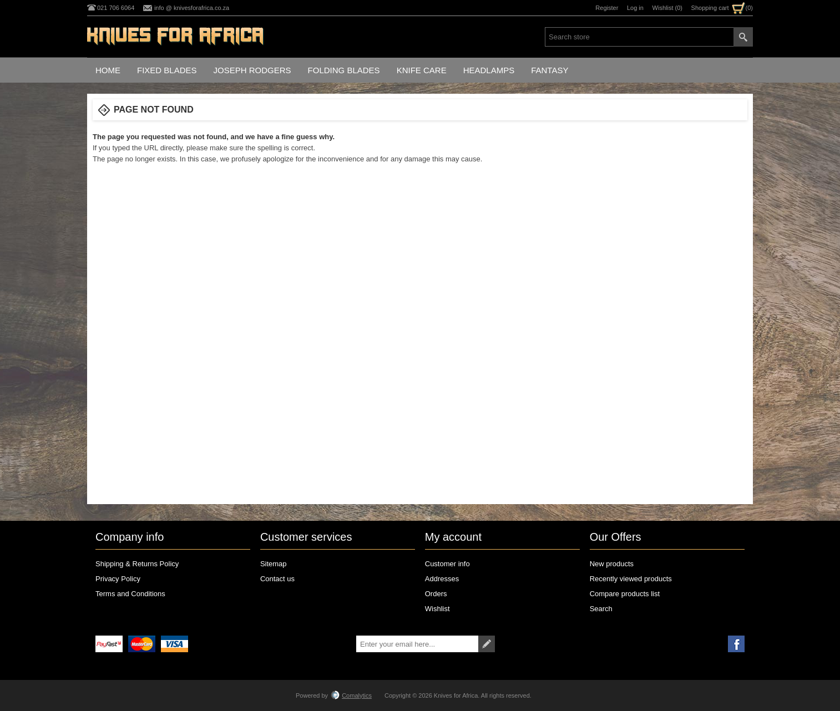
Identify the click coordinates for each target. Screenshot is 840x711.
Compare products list (625, 594)
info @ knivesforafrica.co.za (191, 7)
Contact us (277, 579)
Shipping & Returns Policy (137, 564)
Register (606, 7)
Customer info (447, 564)
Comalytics (351, 695)
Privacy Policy (117, 579)
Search (601, 609)
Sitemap (273, 564)
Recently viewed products (631, 579)
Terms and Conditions (130, 594)
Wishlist (437, 609)
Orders (436, 594)
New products (612, 564)
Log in (635, 7)
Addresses (442, 579)
